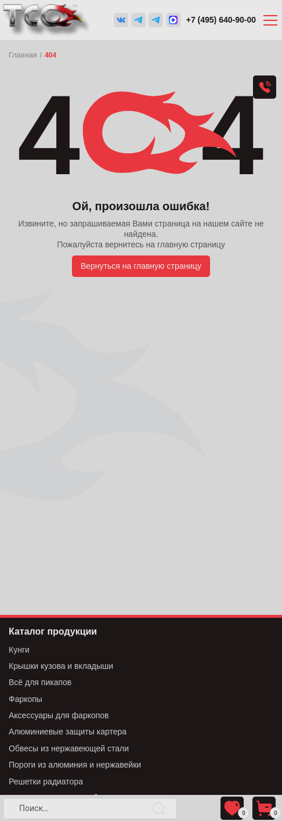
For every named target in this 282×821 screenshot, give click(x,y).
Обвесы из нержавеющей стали (69, 748)
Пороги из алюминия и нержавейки (75, 764)
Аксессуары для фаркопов (59, 715)
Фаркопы (25, 699)
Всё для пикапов (40, 682)
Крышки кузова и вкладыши (61, 666)
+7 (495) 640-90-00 (221, 19)
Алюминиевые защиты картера (67, 731)
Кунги (19, 649)
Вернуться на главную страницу (141, 266)
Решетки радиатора (46, 781)
